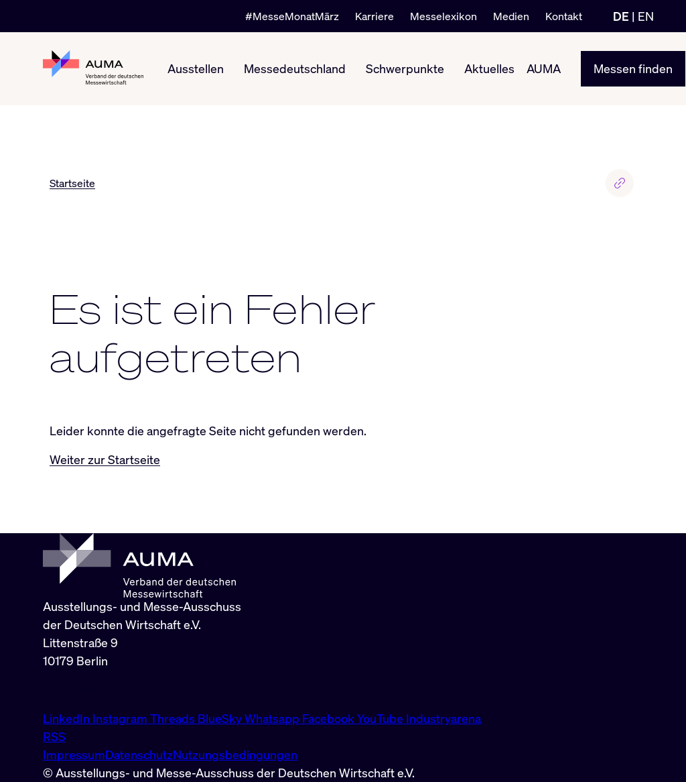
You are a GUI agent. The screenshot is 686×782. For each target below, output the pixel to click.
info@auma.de (81, 689)
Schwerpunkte (405, 68)
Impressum (74, 754)
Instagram (121, 718)
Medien (511, 16)
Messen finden (633, 68)
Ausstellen (195, 68)
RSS (54, 736)
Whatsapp (273, 718)
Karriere (374, 16)
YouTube (381, 718)
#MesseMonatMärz (292, 16)
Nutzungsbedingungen (235, 754)
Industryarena (443, 718)
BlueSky (221, 718)
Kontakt (563, 16)
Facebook (329, 718)
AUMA (544, 68)
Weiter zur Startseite (105, 459)
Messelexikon (443, 16)
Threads (174, 718)
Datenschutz (139, 754)
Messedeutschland (295, 68)
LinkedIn (67, 718)
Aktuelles (489, 68)
